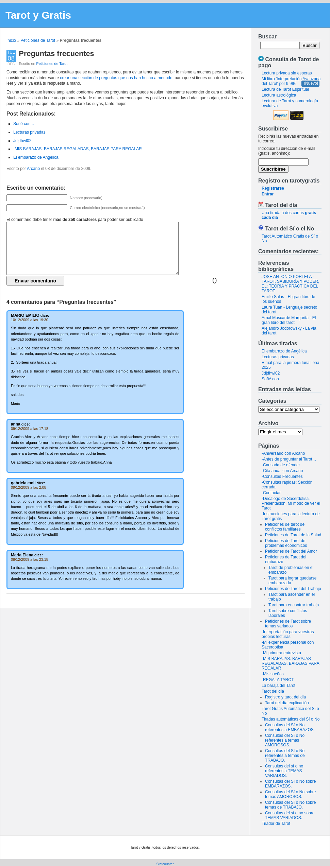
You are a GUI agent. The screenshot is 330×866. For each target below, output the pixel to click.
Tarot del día (273, 691)
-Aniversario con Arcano (283, 453)
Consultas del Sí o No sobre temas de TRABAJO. (290, 805)
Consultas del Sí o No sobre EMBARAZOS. (290, 784)
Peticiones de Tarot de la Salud (293, 535)
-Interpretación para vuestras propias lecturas (288, 634)
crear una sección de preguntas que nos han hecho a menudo (116, 77)
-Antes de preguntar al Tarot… (289, 459)
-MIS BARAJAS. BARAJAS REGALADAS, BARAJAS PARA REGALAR (290, 663)
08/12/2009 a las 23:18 (29, 559)
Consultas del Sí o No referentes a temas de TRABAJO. (285, 755)
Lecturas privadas (278, 356)
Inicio (11, 40)
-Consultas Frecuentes (282, 476)
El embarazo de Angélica (284, 351)
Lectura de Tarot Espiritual (285, 89)
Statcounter (165, 864)
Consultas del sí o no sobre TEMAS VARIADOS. (289, 815)
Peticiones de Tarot (37, 40)
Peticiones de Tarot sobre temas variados (288, 623)
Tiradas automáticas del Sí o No (290, 719)
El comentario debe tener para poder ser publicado (74, 219)
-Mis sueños (273, 674)
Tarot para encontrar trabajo (293, 605)
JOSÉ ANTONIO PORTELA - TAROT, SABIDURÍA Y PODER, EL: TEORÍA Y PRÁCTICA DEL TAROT (290, 283)
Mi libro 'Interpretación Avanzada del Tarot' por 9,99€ (291, 81)
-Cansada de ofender (281, 465)
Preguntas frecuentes (56, 53)
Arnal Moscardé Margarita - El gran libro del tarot (289, 320)
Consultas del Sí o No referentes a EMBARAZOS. (290, 727)
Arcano (33, 168)
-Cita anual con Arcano (282, 470)
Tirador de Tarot (276, 823)
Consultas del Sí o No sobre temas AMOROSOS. (290, 794)
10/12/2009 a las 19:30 (29, 320)
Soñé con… (272, 379)
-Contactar (271, 492)
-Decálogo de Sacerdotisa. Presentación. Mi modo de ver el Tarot (291, 503)
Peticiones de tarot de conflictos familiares (284, 527)
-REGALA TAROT (278, 679)
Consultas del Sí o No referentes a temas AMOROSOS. (284, 740)
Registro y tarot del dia (285, 697)
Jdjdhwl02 (271, 373)
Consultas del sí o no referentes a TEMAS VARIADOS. (284, 771)
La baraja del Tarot (278, 685)
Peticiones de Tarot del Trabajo (293, 588)
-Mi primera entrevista (281, 653)
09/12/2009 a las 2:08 (28, 487)
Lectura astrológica (279, 95)
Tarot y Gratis (38, 15)
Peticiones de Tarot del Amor (291, 551)
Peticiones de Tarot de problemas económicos (286, 543)
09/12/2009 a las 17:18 (29, 429)
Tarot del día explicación (287, 702)
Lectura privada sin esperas (287, 73)
